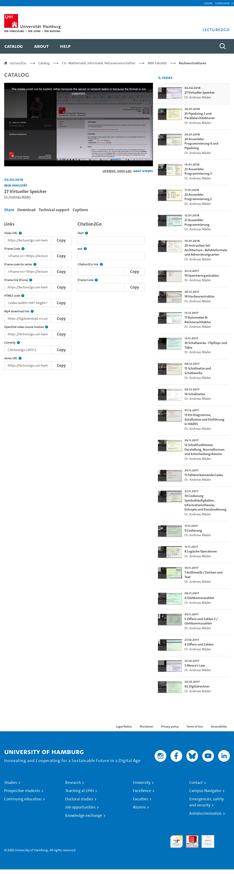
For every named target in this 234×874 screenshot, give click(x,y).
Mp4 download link (19, 311)
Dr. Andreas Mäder (17, 197)
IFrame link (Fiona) (18, 280)
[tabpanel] (78, 294)
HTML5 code (14, 296)
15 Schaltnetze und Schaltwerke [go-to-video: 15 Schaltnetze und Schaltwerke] (197, 370)
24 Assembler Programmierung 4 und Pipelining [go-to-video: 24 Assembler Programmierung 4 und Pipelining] (201, 143)
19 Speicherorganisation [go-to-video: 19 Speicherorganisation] (201, 275)
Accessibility (219, 726)
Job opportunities (80, 807)
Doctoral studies (79, 799)
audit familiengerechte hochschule (176, 841)
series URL (13, 358)
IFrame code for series (20, 264)
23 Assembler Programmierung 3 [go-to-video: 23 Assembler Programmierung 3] (198, 171)
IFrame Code (14, 249)
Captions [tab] (80, 210)
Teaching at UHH (79, 790)
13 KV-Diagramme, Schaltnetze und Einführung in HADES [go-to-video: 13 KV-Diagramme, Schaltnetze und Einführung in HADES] (204, 419)
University (141, 782)
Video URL (13, 233)
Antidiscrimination (205, 813)
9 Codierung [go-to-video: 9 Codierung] (193, 530)
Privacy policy (170, 726)
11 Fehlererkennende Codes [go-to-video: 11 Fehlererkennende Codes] (203, 475)
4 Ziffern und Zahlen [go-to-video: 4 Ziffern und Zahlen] (199, 644)
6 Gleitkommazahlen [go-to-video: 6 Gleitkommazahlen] (199, 598)
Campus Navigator (205, 790)
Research (73, 782)
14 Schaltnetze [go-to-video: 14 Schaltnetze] (194, 394)
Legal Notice (124, 726)
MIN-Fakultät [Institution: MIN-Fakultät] (15, 185)
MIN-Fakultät (157, 63)
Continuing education (23, 799)
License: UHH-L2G (117, 170)
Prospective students (22, 790)
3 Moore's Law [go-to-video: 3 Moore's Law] (194, 665)
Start (83, 233)
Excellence (142, 790)
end (82, 249)
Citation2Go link (90, 264)
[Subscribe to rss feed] (159, 77)
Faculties (140, 799)
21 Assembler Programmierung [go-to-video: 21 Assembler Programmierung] (197, 222)
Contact (196, 782)
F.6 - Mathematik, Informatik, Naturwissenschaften (98, 63)
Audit (190, 837)
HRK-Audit (206, 840)
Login (208, 3)
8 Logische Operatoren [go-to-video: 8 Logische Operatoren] (200, 551)
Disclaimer (146, 726)
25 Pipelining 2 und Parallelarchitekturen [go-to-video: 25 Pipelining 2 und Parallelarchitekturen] (199, 115)
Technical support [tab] (54, 210)
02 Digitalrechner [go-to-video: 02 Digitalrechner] (197, 686)
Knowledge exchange (83, 815)
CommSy (12, 343)
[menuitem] (13, 46)
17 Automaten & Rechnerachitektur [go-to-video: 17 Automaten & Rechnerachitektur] (197, 319)
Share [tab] (9, 210)
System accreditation (223, 840)
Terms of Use (195, 726)
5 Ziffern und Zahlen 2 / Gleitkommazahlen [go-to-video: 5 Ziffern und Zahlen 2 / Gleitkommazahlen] (201, 621)
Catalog (44, 63)
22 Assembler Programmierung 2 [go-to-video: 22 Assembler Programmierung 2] (198, 196)
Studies (10, 782)
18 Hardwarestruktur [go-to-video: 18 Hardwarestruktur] (199, 296)
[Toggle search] (222, 46)
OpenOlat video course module (26, 327)
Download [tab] (26, 210)
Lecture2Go (18, 63)
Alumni (139, 807)
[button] (222, 3)
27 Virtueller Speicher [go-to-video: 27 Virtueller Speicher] (199, 92)
